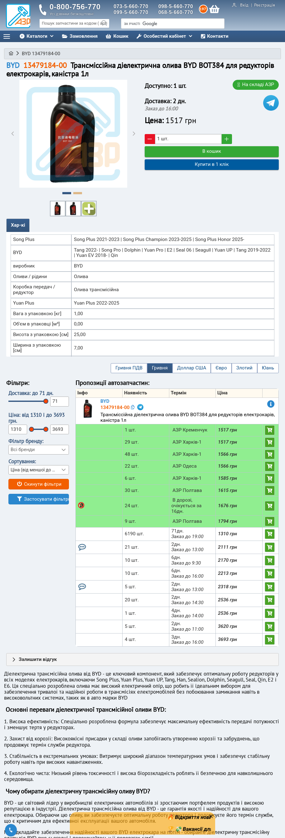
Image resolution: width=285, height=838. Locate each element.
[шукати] (172, 24)
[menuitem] (37, 36)
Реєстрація (264, 5)
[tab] (18, 225)
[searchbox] (74, 23)
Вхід (245, 5)
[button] (129, 368)
